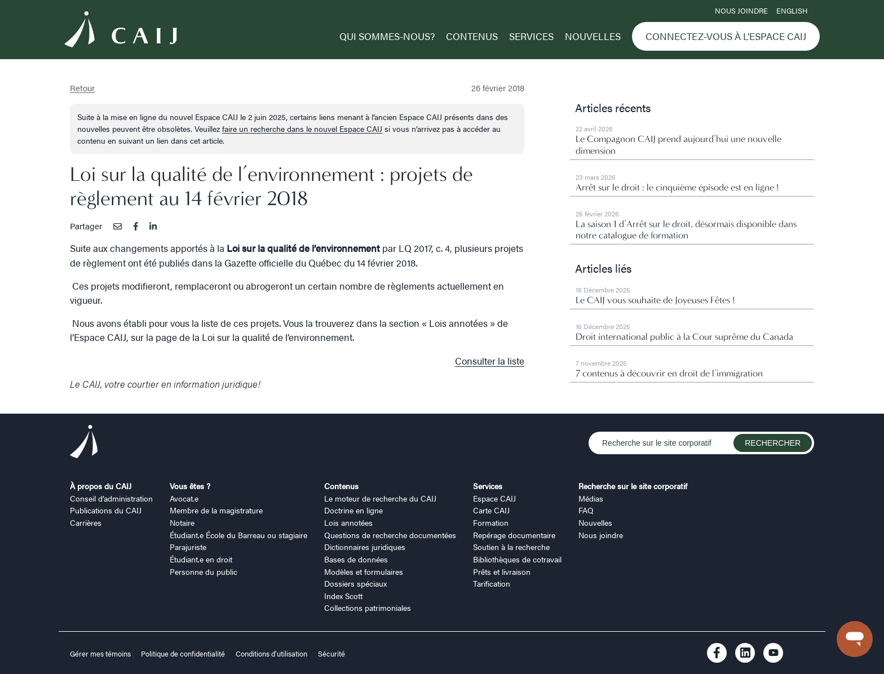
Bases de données (356, 559)
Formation (491, 522)
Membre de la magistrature (216, 510)
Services (531, 36)
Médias (590, 498)
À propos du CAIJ (100, 485)
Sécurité (331, 654)
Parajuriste (188, 546)
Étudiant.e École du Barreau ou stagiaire (238, 534)
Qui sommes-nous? (387, 36)
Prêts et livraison (502, 571)
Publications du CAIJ (106, 510)
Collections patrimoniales (367, 607)
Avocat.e (184, 498)
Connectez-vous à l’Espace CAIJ (726, 36)
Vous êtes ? (190, 485)
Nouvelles (593, 36)
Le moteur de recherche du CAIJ (380, 498)
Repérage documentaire (514, 534)
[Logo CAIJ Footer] (84, 443)
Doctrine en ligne (353, 510)
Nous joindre (741, 11)
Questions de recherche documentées (390, 534)
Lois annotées (348, 522)
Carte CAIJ (491, 510)
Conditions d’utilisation (271, 654)
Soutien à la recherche (511, 546)
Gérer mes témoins (101, 654)
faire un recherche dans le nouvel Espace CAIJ (302, 128)
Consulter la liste (489, 360)
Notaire (182, 522)
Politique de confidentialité (183, 654)
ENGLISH (791, 11)
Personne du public (203, 571)
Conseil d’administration (111, 498)
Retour (82, 88)
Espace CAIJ (494, 498)
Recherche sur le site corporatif (632, 485)
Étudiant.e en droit (201, 559)
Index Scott (343, 595)
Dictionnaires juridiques (364, 546)
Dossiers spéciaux (355, 583)
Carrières (85, 522)
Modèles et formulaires (363, 571)
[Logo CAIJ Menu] (120, 31)
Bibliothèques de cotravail (517, 559)
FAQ (586, 510)
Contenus (472, 36)
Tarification (491, 583)
